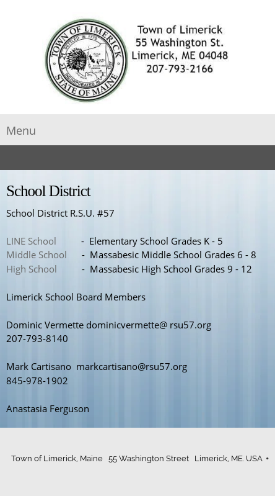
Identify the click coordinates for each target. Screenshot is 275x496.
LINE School (31, 241)
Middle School (36, 254)
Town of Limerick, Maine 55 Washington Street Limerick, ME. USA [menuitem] (137, 458)
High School (31, 269)
